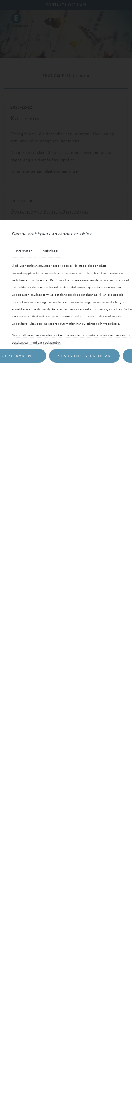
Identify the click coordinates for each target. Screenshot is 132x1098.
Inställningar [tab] (50, 251)
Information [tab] (24, 251)
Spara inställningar (84, 356)
